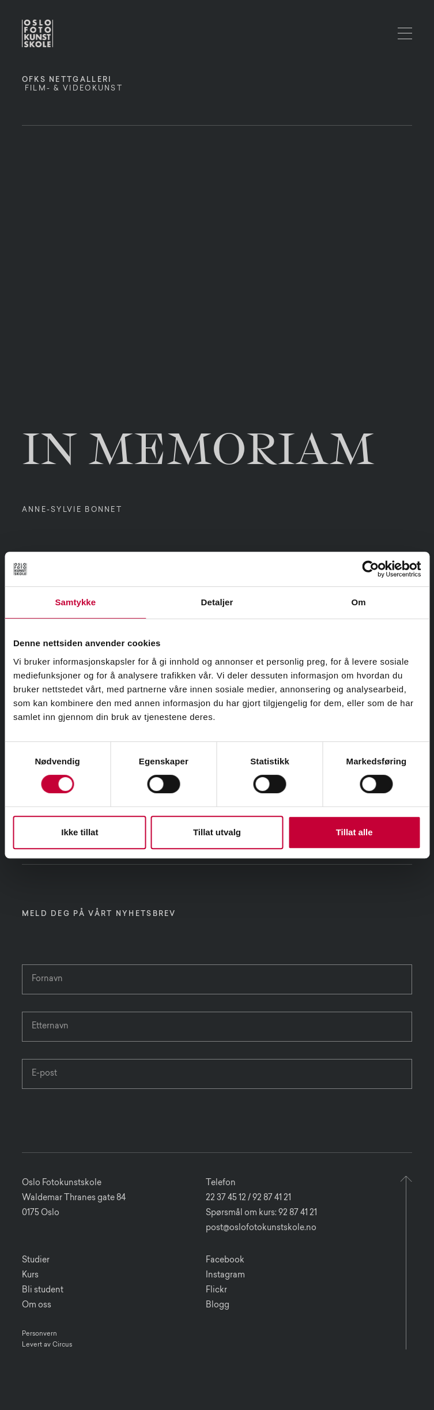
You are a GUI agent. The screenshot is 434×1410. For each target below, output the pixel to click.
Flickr (216, 1291)
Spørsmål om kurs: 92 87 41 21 (261, 1213)
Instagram (225, 1276)
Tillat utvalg (217, 832)
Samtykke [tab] (75, 602)
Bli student (42, 1291)
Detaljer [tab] (217, 602)
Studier (36, 1261)
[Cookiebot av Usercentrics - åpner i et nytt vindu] (370, 569)
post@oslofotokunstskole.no (261, 1228)
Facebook (225, 1261)
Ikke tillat (79, 832)
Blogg (217, 1306)
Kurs (30, 1276)
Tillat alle (354, 832)
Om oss (36, 1306)
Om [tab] (359, 602)
